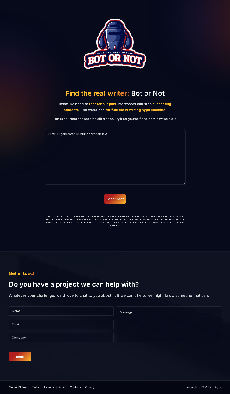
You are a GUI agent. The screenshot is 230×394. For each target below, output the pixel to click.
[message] (169, 324)
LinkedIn (49, 387)
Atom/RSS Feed (18, 387)
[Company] (61, 337)
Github (62, 387)
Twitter (36, 387)
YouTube (75, 387)
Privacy (89, 387)
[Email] (61, 324)
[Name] (61, 311)
